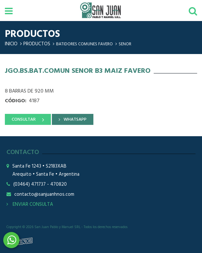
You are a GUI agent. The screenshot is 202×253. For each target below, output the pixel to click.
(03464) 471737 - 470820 (40, 184)
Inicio (11, 44)
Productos (36, 44)
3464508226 (11, 240)
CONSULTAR (24, 119)
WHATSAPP (75, 119)
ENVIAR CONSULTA (29, 204)
